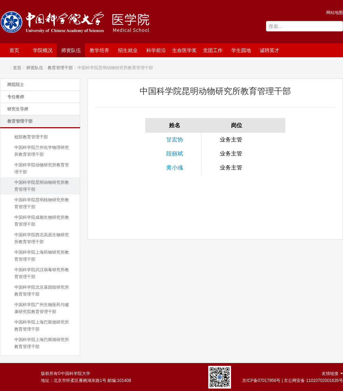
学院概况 (42, 50)
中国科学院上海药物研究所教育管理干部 (41, 256)
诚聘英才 (269, 50)
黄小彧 (174, 168)
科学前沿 (156, 50)
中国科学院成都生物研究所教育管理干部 (41, 221)
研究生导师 (17, 109)
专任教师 (15, 96)
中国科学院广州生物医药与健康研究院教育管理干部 (41, 308)
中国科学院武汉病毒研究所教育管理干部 (41, 273)
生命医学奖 (184, 50)
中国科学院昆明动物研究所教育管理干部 (41, 186)
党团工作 (213, 50)
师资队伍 (71, 50)
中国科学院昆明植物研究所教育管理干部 (41, 203)
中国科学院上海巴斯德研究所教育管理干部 (41, 326)
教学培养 (99, 50)
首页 (14, 50)
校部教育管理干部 (31, 137)
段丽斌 (174, 154)
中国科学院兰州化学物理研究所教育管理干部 (41, 151)
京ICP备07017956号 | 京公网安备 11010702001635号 (292, 380)
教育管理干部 (60, 67)
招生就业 (128, 50)
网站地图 (334, 12)
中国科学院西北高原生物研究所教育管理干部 (41, 238)
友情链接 (332, 373)
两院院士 (15, 84)
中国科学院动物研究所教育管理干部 (41, 168)
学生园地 (241, 50)
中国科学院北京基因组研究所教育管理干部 (41, 291)
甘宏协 (174, 140)
